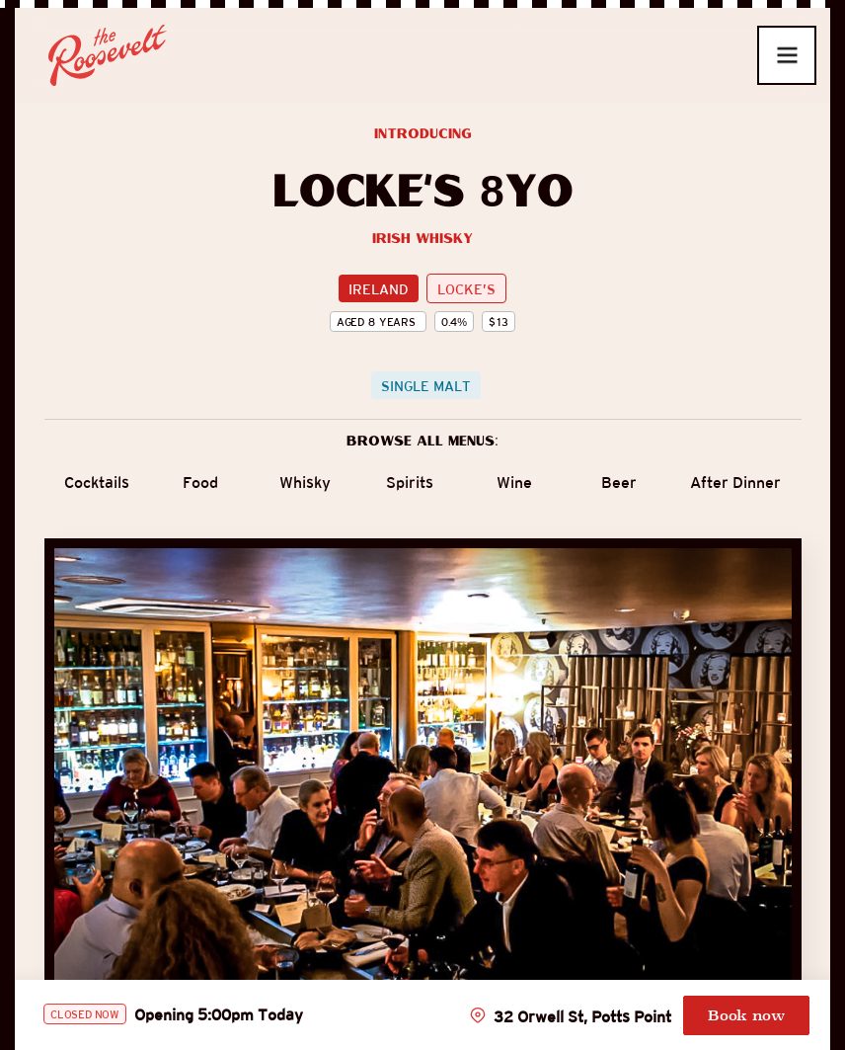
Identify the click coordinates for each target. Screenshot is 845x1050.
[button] (786, 55)
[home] (100, 55)
